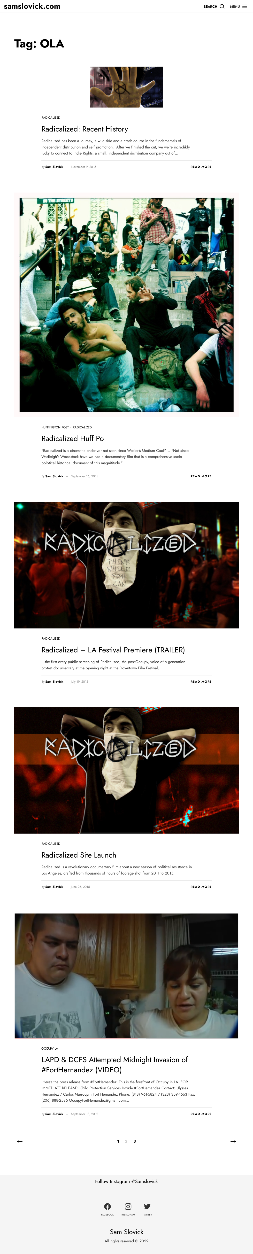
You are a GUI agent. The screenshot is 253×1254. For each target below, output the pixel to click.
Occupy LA (49, 1048)
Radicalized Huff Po (73, 438)
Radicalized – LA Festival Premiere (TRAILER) (115, 649)
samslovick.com (32, 6)
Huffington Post (55, 427)
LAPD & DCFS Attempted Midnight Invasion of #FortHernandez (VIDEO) (117, 1064)
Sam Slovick (54, 166)
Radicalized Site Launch (79, 854)
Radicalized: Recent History (85, 128)
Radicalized (50, 117)
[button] (238, 6)
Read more (201, 166)
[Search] (214, 6)
